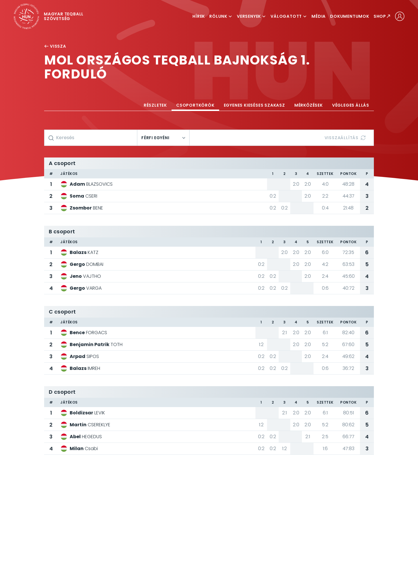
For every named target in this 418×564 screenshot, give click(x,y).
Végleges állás (350, 105)
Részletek (155, 105)
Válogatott (289, 16)
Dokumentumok (349, 16)
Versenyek (251, 16)
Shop (382, 16)
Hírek (198, 16)
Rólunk (221, 16)
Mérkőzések (308, 105)
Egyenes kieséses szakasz (254, 105)
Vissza (55, 46)
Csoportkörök (195, 105)
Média (318, 16)
